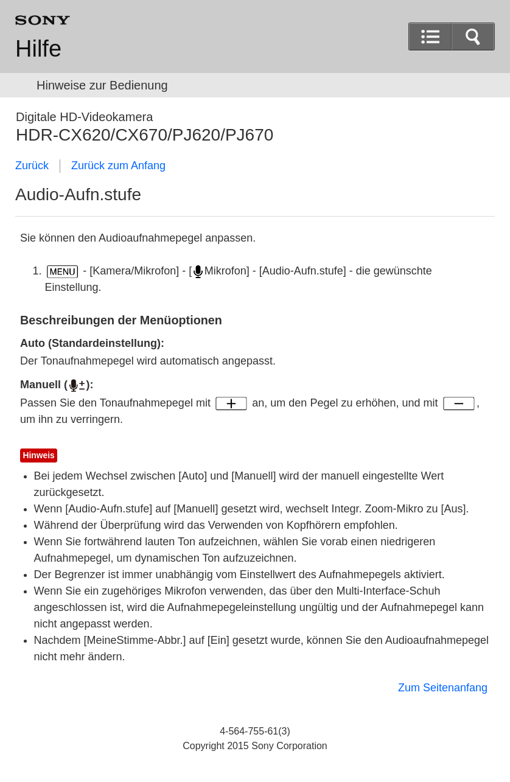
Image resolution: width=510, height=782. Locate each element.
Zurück (32, 165)
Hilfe (38, 48)
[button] (473, 36)
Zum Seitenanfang (442, 688)
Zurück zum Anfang (118, 165)
